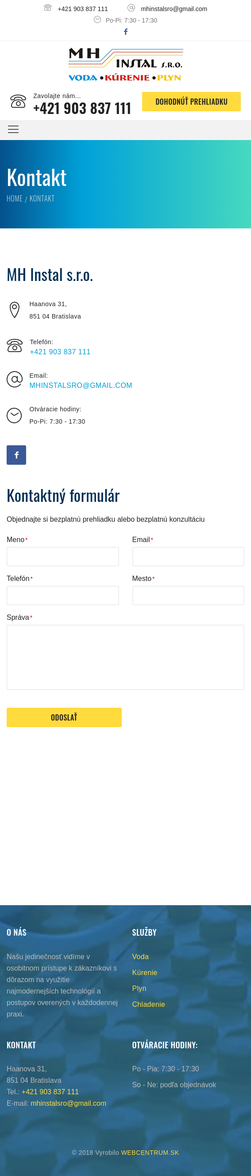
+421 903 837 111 (83, 8)
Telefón (18, 578)
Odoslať (64, 717)
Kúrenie (145, 972)
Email (141, 539)
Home (15, 198)
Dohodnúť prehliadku (191, 101)
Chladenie (149, 1004)
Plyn (139, 988)
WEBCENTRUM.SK (150, 1152)
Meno (15, 539)
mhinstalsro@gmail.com (174, 8)
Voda (140, 956)
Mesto (142, 578)
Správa (18, 617)
